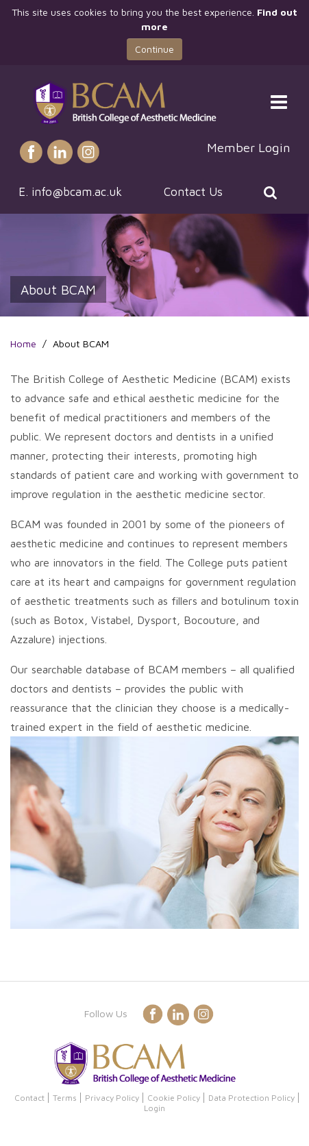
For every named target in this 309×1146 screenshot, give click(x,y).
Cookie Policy (173, 1098)
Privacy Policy (112, 1098)
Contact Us (193, 192)
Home (23, 343)
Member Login (249, 147)
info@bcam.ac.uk (77, 192)
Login (154, 1108)
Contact (29, 1098)
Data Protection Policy (251, 1098)
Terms (65, 1098)
